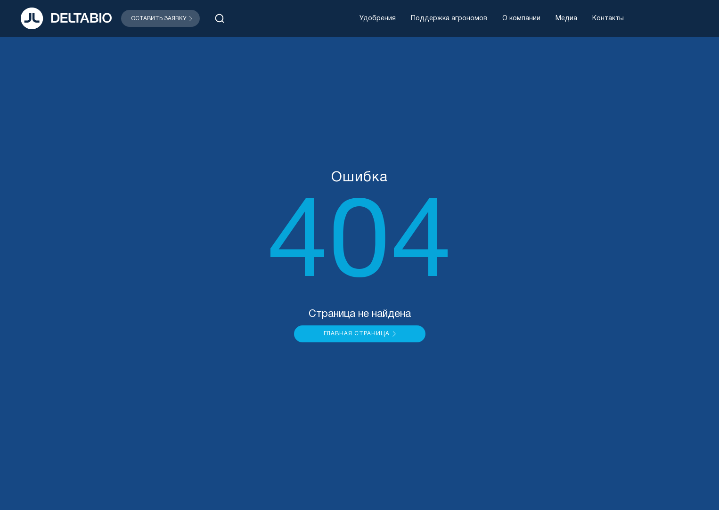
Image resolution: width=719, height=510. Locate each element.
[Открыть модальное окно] (160, 18)
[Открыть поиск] (219, 18)
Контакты (608, 19)
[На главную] (66, 18)
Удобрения (378, 19)
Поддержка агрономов (449, 19)
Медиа (566, 19)
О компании (521, 19)
